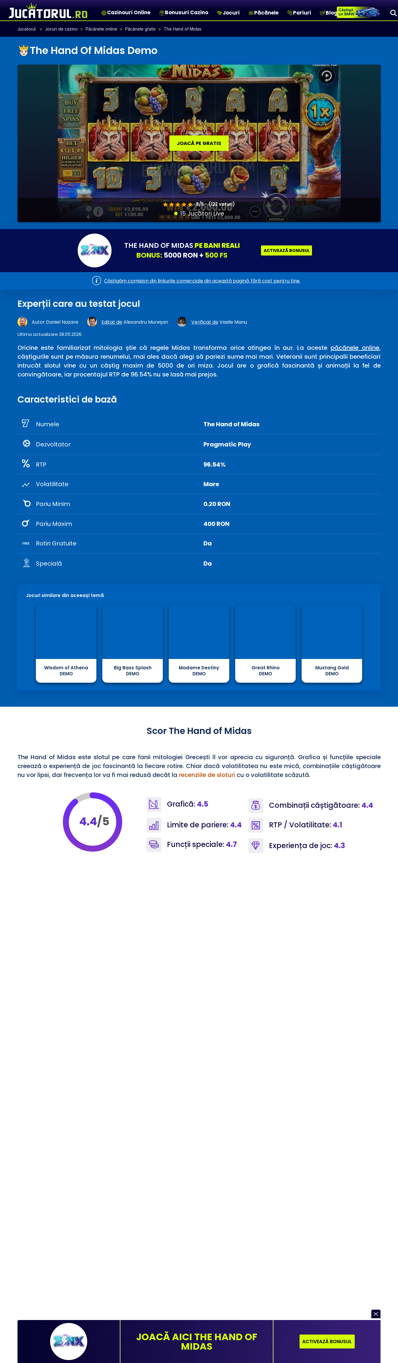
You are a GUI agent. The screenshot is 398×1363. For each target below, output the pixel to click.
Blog (331, 12)
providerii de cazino (228, 940)
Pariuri (302, 12)
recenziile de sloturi (207, 774)
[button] (376, 1314)
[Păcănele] (251, 12)
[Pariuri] (289, 12)
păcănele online (355, 347)
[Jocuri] (219, 12)
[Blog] (322, 12)
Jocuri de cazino (61, 28)
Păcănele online (101, 28)
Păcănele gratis (140, 28)
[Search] (393, 13)
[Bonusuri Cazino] (161, 12)
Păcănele (266, 12)
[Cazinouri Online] (103, 12)
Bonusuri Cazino (186, 12)
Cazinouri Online (128, 12)
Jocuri (231, 12)
